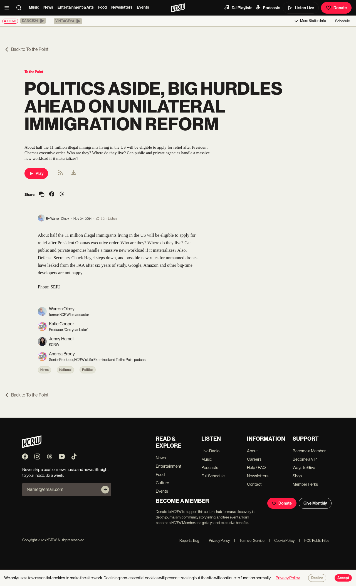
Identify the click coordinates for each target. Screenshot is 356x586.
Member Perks (305, 484)
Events (143, 7)
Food (102, 7)
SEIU (56, 287)
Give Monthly (315, 503)
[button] (33, 21)
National (65, 370)
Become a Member (309, 450)
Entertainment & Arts (76, 7)
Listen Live (300, 8)
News (48, 7)
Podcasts (267, 7)
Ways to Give (304, 467)
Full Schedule (213, 475)
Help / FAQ (256, 467)
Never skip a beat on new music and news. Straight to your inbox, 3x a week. (65, 472)
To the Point (33, 72)
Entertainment (168, 466)
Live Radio (210, 450)
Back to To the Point (26, 49)
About (252, 450)
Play (36, 173)
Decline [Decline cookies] (317, 578)
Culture (162, 482)
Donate (336, 8)
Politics (87, 370)
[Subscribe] (105, 489)
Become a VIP (305, 459)
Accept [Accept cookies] (343, 578)
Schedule (342, 21)
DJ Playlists (238, 7)
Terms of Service (249, 540)
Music (34, 7)
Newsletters (121, 7)
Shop (297, 475)
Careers (254, 459)
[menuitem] (73, 173)
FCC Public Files (314, 540)
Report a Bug (189, 540)
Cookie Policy (282, 540)
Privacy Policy (217, 540)
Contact (254, 484)
